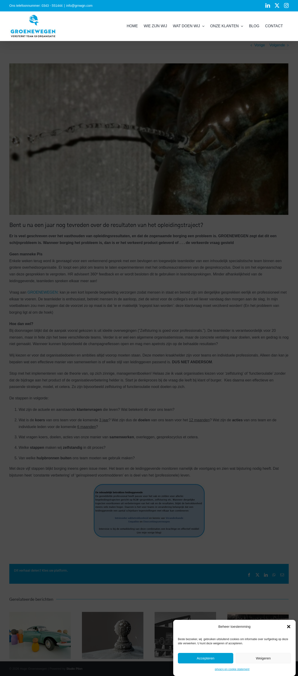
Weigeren (263, 658)
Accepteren (205, 658)
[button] (288, 626)
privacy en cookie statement (232, 669)
